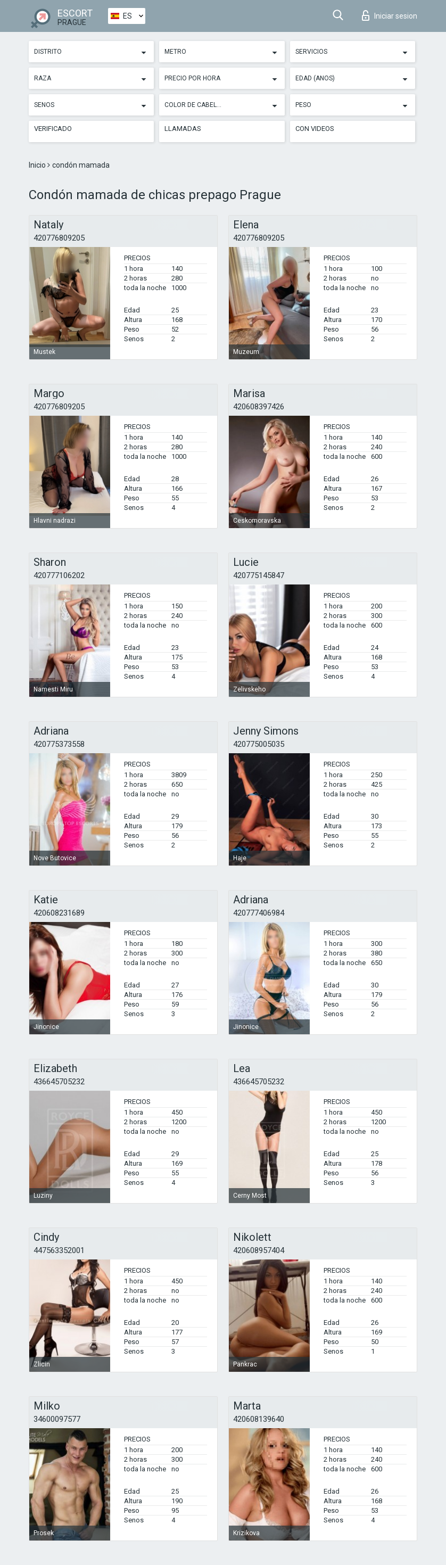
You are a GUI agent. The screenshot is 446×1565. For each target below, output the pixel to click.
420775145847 (258, 575)
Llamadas (182, 129)
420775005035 (258, 744)
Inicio (38, 165)
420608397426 (258, 406)
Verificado (53, 129)
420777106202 (59, 575)
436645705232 (59, 1081)
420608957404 (258, 1250)
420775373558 (59, 744)
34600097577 (57, 1419)
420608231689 (59, 913)
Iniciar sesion (389, 15)
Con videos (314, 129)
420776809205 (59, 238)
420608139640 (258, 1419)
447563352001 (59, 1250)
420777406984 (258, 913)
